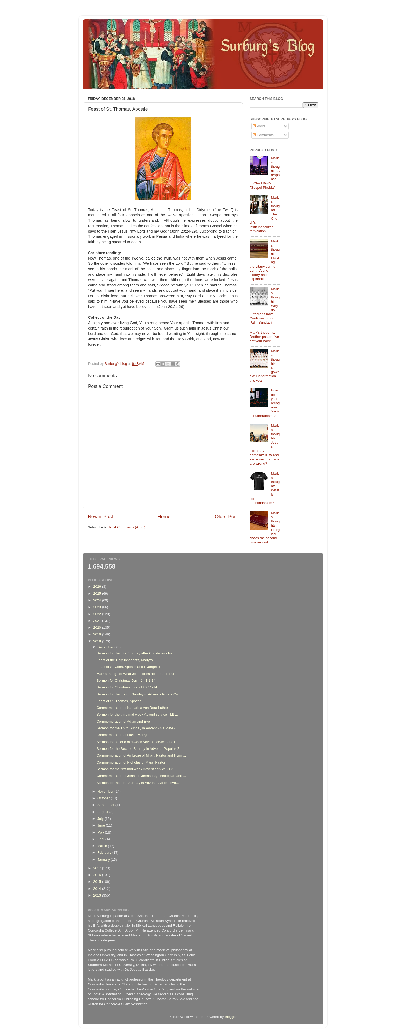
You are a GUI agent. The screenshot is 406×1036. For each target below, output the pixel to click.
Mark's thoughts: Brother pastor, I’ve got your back (264, 337)
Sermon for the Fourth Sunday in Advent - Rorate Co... (139, 694)
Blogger (231, 1017)
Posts (259, 126)
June (101, 825)
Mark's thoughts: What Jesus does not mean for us (136, 674)
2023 (97, 607)
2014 (97, 889)
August (103, 812)
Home (163, 516)
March (102, 846)
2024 (97, 600)
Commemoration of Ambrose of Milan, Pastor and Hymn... (141, 755)
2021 (97, 621)
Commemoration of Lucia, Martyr (122, 735)
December (105, 647)
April (101, 839)
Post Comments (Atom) (127, 527)
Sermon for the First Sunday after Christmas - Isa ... (137, 653)
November (105, 791)
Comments (263, 135)
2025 (97, 594)
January (104, 860)
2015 (97, 882)
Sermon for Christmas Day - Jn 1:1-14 (126, 680)
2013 (97, 895)
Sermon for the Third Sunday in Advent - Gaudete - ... (138, 728)
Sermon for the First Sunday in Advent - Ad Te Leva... (138, 783)
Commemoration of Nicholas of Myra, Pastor (131, 762)
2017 (97, 868)
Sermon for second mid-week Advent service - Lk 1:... (138, 742)
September (106, 805)
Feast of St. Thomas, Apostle (119, 701)
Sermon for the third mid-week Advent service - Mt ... (137, 714)
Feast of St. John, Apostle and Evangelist (128, 667)
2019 (97, 634)
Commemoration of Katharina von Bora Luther (132, 708)
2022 (97, 614)
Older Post (226, 516)
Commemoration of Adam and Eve (123, 721)
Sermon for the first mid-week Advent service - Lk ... (137, 769)
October (104, 798)
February (104, 853)
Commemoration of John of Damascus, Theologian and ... (141, 776)
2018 (97, 641)
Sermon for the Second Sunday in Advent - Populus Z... (140, 749)
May (101, 832)
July (101, 819)
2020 (97, 627)
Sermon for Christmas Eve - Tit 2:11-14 (127, 687)
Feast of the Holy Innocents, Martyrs (125, 660)
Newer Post (100, 516)
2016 (97, 875)
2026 (97, 587)
